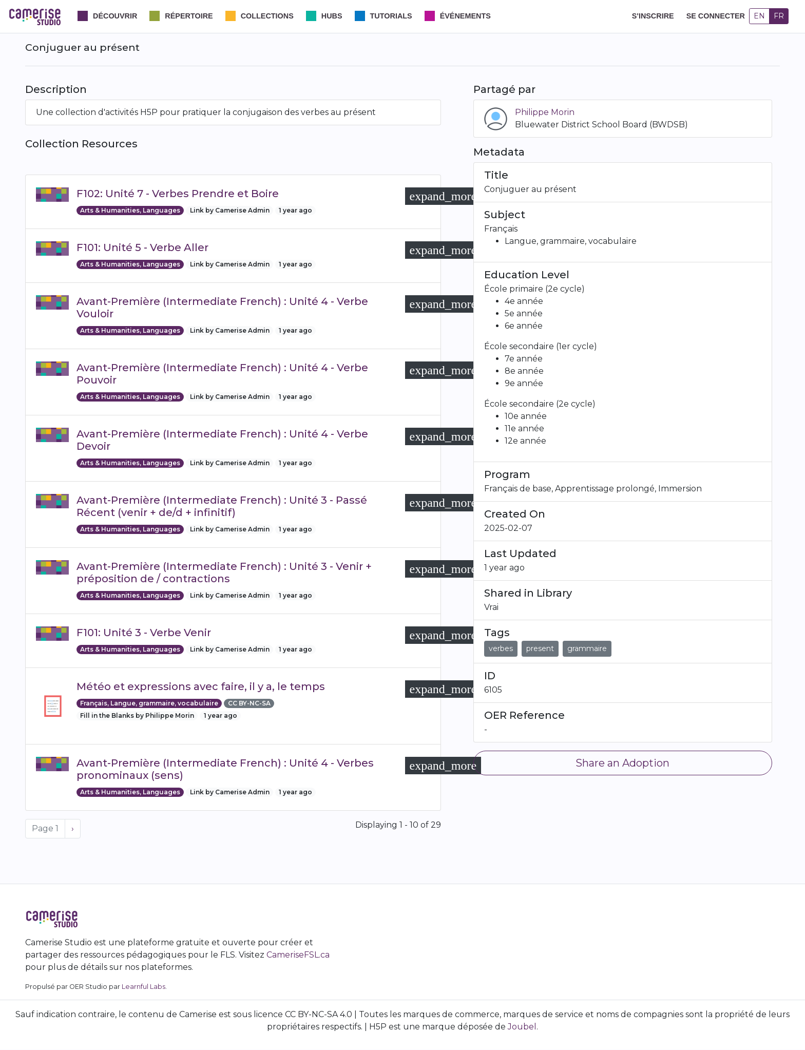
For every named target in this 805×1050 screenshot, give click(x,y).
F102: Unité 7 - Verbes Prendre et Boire (177, 193)
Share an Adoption (622, 763)
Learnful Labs (143, 986)
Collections (267, 16)
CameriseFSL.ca (298, 955)
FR (779, 16)
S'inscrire (653, 16)
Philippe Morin (544, 112)
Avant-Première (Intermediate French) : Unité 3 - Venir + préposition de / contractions (224, 572)
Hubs (331, 16)
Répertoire (189, 16)
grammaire (587, 648)
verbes (501, 648)
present (540, 648)
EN (759, 16)
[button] (443, 196)
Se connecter (715, 16)
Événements (465, 16)
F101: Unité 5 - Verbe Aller (142, 247)
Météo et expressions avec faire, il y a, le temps (200, 686)
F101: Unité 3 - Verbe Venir (143, 632)
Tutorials (391, 16)
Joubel (522, 1027)
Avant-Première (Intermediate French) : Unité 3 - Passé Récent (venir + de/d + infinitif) (221, 506)
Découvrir (115, 16)
